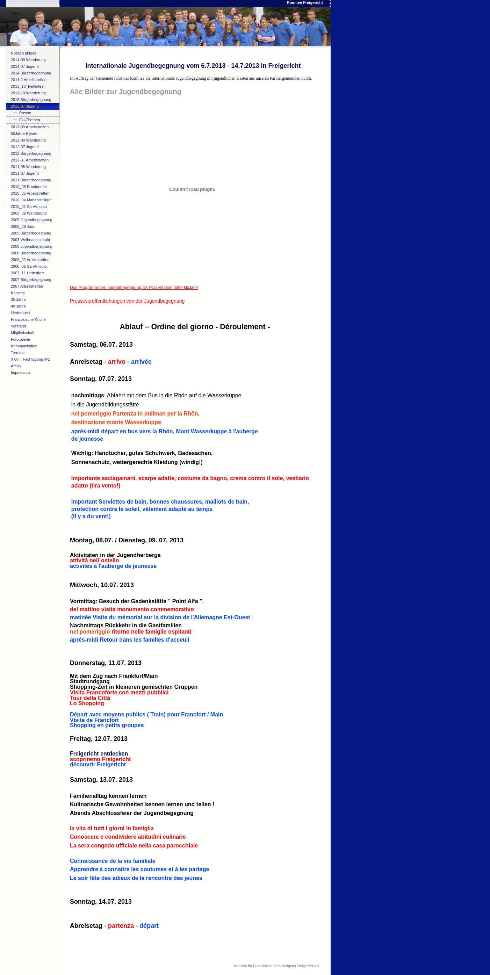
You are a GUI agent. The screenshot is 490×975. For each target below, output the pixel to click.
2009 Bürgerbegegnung (31, 233)
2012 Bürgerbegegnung (31, 153)
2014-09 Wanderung (28, 60)
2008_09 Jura (22, 226)
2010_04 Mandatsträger (31, 200)
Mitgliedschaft (22, 333)
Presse (25, 113)
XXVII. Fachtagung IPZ (30, 359)
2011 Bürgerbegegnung (31, 180)
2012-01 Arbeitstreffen (30, 160)
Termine (17, 353)
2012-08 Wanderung (28, 140)
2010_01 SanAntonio (29, 206)
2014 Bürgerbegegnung (31, 73)
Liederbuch (20, 313)
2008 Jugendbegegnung (31, 246)
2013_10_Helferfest (27, 86)
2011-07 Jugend (25, 173)
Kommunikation (24, 346)
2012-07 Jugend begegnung (25, 147)
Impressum (20, 372)
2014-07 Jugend (25, 66)
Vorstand (18, 326)
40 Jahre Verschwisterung (25, 307)
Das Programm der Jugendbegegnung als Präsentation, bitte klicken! (134, 287)
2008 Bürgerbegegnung (31, 253)
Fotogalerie (20, 339)
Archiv (16, 366)
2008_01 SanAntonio (29, 266)
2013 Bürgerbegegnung (31, 100)
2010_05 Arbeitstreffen (30, 193)
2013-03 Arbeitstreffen (30, 127)
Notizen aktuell (23, 53)
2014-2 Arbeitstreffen (28, 80)
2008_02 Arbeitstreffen (30, 260)
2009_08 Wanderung (28, 213)
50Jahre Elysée (24, 133)
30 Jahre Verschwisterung (25, 300)
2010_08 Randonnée (29, 187)
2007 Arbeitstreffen (27, 286)
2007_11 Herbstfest (27, 273)
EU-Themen (29, 120)
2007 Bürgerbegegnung (31, 279)
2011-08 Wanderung (28, 167)
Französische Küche (28, 319)
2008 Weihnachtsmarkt (30, 240)
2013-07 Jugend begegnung (25, 107)
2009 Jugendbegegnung (31, 220)
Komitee (18, 293)
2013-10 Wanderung (28, 93)
